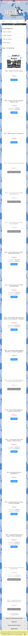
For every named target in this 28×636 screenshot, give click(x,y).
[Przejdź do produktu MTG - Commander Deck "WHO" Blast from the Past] (14, 244)
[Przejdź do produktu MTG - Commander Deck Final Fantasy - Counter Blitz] (14, 401)
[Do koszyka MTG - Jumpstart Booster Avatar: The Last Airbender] (14, 514)
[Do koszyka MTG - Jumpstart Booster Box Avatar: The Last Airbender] (14, 547)
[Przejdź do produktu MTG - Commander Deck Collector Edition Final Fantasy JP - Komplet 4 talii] (14, 309)
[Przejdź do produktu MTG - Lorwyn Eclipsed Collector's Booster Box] (14, 559)
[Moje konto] (17, 21)
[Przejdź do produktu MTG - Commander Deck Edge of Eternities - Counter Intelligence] (14, 342)
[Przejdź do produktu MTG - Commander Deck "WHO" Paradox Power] (14, 277)
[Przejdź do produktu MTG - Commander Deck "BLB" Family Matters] (14, 214)
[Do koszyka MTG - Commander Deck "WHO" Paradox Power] (14, 297)
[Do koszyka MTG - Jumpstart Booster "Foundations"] (14, 481)
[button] (3, 21)
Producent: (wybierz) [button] (7, 31)
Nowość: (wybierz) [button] (6, 42)
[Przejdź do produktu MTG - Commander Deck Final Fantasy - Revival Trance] (14, 431)
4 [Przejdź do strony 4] (17, 614)
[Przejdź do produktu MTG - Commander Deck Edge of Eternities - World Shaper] (14, 372)
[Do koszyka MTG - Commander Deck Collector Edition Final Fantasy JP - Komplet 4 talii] (14, 330)
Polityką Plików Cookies (5, 633)
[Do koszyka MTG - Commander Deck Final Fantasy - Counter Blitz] (14, 419)
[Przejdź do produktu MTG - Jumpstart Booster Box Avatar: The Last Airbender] (14, 526)
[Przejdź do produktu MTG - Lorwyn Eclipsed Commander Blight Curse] (14, 592)
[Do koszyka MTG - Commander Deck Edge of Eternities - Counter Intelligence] (14, 359)
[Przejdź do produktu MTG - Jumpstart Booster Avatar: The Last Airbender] (14, 494)
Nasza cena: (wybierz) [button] (7, 39)
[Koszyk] (24, 21)
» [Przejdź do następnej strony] (19, 614)
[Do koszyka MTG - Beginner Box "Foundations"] (14, 142)
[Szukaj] (10, 21)
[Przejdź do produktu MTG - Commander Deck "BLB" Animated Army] (14, 184)
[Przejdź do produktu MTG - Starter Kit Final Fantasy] (14, 61)
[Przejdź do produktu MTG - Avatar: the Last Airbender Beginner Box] (14, 92)
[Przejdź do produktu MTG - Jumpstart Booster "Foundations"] (14, 464)
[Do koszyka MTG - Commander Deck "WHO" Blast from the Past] (14, 264)
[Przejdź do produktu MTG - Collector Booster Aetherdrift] (14, 155)
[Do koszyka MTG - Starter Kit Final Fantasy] (14, 80)
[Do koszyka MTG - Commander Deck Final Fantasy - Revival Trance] (14, 451)
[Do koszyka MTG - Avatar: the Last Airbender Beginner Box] (14, 112)
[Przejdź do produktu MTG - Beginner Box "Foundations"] (14, 125)
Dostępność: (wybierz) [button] (7, 35)
